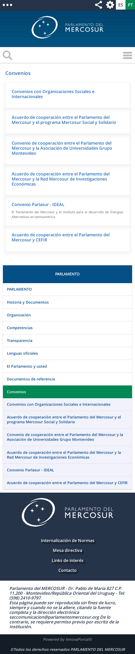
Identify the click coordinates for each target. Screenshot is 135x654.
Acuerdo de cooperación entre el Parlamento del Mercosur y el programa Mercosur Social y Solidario (64, 119)
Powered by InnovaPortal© (67, 639)
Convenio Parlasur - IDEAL (38, 204)
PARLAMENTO (19, 289)
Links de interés (68, 560)
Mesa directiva (67, 550)
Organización (19, 314)
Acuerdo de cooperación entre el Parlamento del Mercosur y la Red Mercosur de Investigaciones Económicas (61, 179)
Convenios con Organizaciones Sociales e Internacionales (53, 94)
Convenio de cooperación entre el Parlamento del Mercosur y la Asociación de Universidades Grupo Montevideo (62, 148)
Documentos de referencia (31, 379)
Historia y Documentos (28, 302)
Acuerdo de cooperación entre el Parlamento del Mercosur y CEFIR (61, 237)
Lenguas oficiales (22, 353)
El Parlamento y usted (27, 366)
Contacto (67, 570)
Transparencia (19, 340)
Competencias (20, 327)
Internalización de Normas (67, 540)
